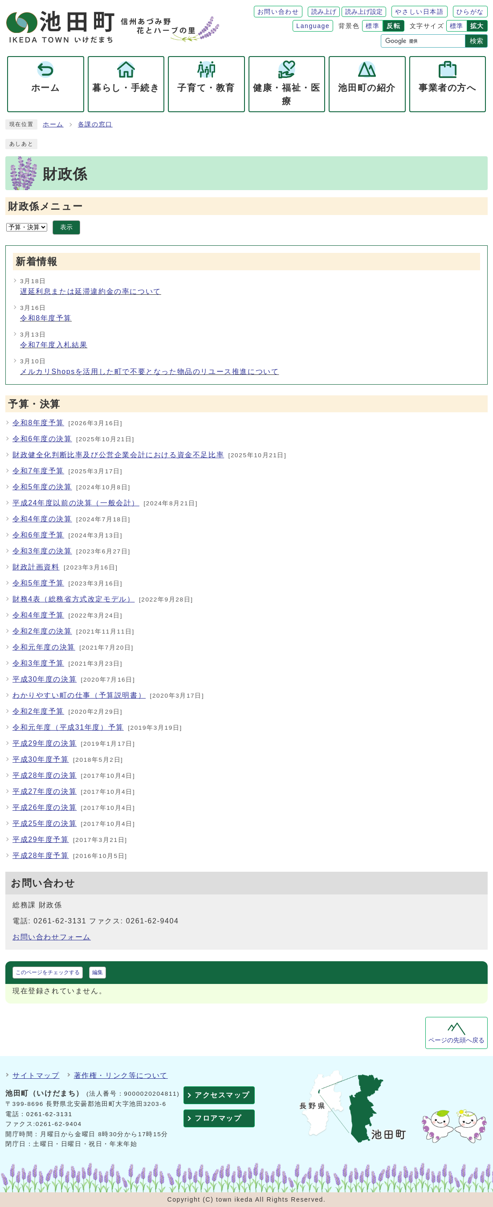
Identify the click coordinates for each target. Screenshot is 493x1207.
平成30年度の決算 (44, 679)
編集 (97, 972)
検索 (476, 41)
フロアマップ (218, 1118)
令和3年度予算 (38, 663)
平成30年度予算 (40, 759)
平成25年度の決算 (44, 823)
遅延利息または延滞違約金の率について (90, 291)
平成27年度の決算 (44, 791)
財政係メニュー (45, 206)
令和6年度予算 (38, 535)
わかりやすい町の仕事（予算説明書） (79, 695)
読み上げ (323, 11)
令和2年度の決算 (42, 631)
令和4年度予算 (38, 615)
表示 (66, 227)
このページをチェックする (48, 972)
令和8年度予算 (46, 318)
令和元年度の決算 (43, 647)
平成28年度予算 (40, 855)
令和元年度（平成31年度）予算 (68, 727)
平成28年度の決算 (44, 775)
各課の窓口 (95, 124)
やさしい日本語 (419, 11)
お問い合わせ (278, 11)
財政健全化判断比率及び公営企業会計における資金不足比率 (118, 455)
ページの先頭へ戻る (456, 1040)
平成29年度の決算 (44, 743)
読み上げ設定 (364, 11)
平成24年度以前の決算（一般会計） (75, 503)
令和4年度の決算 (42, 519)
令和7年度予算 (38, 471)
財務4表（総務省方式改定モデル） (73, 599)
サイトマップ (36, 1075)
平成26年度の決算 (44, 807)
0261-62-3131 (49, 1114)
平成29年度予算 (40, 839)
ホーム (53, 124)
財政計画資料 (36, 567)
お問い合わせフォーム (51, 937)
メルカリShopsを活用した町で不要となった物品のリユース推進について (149, 371)
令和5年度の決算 (42, 487)
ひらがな (470, 11)
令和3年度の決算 (42, 551)
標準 (372, 25)
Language (313, 25)
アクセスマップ (222, 1095)
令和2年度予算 (38, 711)
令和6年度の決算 (42, 439)
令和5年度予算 (38, 583)
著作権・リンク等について (121, 1075)
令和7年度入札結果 (53, 345)
